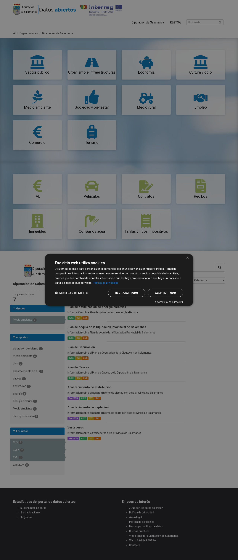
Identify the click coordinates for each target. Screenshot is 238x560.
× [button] (187, 258)
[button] (71, 293)
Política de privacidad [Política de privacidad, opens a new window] (105, 282)
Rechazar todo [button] (126, 292)
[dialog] (119, 280)
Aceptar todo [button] (165, 292)
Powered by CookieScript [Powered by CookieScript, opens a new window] (169, 302)
